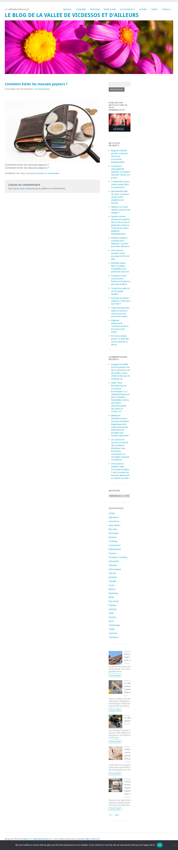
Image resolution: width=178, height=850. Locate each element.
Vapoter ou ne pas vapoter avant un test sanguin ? (120, 210)
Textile (112, 629)
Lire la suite (115, 675)
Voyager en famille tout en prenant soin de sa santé (120, 367)
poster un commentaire (48, 173)
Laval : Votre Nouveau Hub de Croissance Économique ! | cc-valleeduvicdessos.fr (120, 389)
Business (113, 537)
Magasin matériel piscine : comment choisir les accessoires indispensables (119, 156)
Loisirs (143, 9)
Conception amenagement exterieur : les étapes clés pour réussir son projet (120, 172)
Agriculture (114, 517)
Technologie (114, 625)
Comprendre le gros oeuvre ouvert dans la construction (120, 184)
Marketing (113, 593)
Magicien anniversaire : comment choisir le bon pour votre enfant (119, 326)
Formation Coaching (118, 557)
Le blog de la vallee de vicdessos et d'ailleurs (72, 15)
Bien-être (113, 529)
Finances (113, 553)
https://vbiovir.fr (92, 839)
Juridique (113, 577)
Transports (114, 637)
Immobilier (114, 561)
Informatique (115, 569)
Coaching (113, 541)
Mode (111, 597)
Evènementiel (115, 549)
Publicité (112, 609)
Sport (111, 621)
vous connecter (27, 188)
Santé (154, 9)
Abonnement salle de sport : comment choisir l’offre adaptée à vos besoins (120, 197)
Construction (114, 545)
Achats (112, 513)
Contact (166, 9)
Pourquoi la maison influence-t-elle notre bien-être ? (120, 301)
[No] (174, 845)
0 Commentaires (42, 89)
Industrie (113, 565)
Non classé (114, 601)
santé (111, 613)
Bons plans (110, 9)
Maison (67, 9)
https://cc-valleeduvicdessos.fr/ (37, 839)
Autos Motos (127, 9)
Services (112, 617)
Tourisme (81, 9)
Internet (112, 573)
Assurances (114, 521)
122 (116, 815)
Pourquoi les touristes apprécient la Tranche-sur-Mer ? (120, 475)
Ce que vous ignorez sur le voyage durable (120, 291)
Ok (159, 845)
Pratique (94, 9)
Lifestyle (112, 581)
